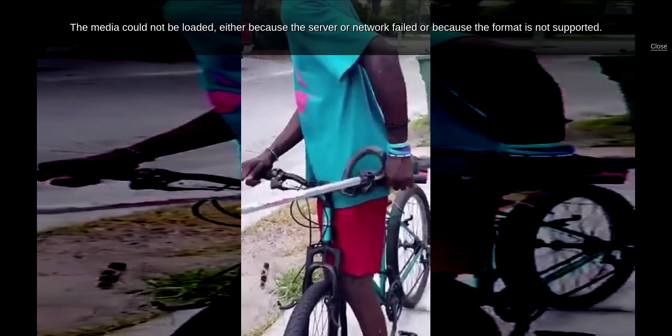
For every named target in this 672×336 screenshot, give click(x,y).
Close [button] (659, 46)
